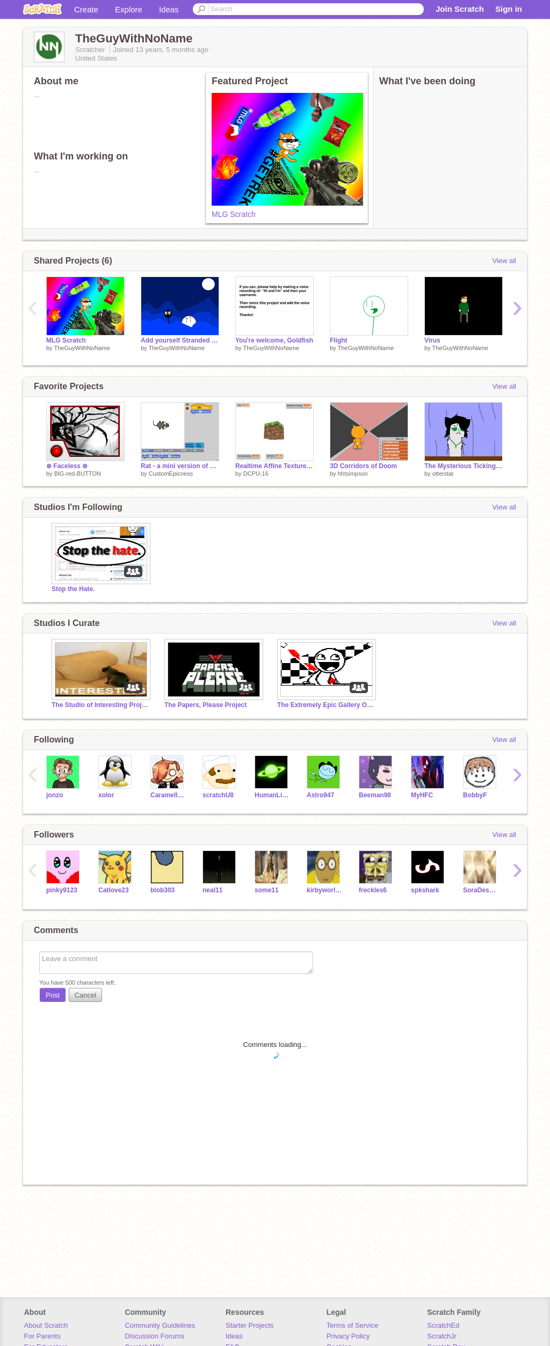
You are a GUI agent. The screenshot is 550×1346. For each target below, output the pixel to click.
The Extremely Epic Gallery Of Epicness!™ (325, 705)
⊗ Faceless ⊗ (67, 466)
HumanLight (273, 795)
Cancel (85, 995)
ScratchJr (442, 1336)
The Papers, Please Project (205, 705)
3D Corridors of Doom (363, 466)
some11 (267, 890)
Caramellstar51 (168, 795)
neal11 (212, 890)
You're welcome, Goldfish (274, 340)
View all (504, 261)
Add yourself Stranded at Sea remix (180, 340)
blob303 (162, 890)
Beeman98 (375, 795)
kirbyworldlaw (325, 890)
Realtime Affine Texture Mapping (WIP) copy (274, 466)
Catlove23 (113, 890)
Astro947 (320, 795)
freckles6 (373, 890)
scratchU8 (218, 795)
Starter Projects (250, 1325)
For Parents (42, 1336)
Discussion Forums (154, 1336)
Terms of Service (353, 1325)
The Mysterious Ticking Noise (463, 466)
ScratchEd (443, 1325)
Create (86, 9)
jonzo (54, 795)
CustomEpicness (171, 473)
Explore (128, 9)
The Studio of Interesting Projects (100, 705)
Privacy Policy (348, 1336)
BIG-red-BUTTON (77, 473)
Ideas (169, 9)
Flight (339, 340)
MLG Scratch (234, 214)
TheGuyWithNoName (82, 348)
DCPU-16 (256, 473)
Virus (432, 340)
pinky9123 (61, 890)
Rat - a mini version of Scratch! (180, 466)
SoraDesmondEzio (481, 890)
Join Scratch (460, 8)
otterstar (443, 473)
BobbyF (475, 795)
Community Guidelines (160, 1325)
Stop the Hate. (73, 589)
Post (53, 995)
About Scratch (46, 1325)
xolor (106, 795)
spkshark (425, 890)
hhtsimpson (353, 473)
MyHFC (422, 795)
